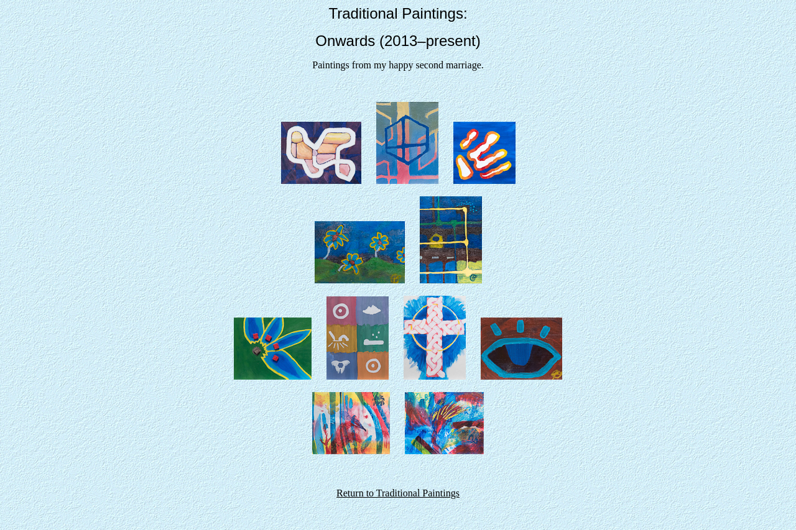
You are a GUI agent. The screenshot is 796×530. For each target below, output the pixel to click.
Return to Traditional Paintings (398, 493)
